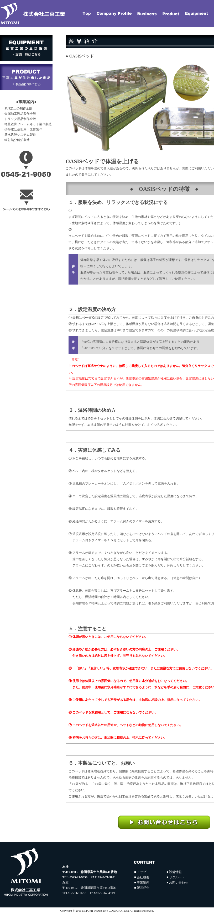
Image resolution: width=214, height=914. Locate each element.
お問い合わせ (178, 882)
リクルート (177, 877)
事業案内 (143, 882)
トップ (141, 872)
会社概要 (143, 877)
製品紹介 (143, 888)
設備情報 (175, 872)
